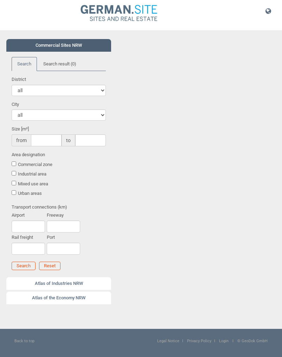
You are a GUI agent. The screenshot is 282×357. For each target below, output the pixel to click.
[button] (268, 11)
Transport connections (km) (39, 207)
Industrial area (32, 174)
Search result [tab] (59, 63)
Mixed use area (33, 183)
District (19, 79)
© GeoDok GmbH (252, 341)
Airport (18, 215)
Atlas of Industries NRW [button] (59, 283)
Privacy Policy (199, 341)
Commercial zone (35, 164)
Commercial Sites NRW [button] (59, 45)
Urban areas (30, 193)
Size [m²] (20, 129)
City (15, 104)
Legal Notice (168, 341)
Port (51, 237)
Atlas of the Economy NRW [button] (58, 297)
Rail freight (22, 237)
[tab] (58, 45)
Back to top (24, 341)
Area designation (28, 154)
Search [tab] (24, 63)
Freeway (55, 215)
